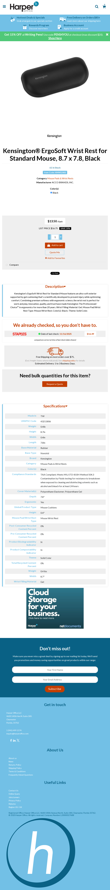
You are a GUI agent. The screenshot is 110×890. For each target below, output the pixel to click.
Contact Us (13, 790)
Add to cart (55, 245)
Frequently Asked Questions (21, 775)
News (11, 761)
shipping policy (68, 360)
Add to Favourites (55, 258)
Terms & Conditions (17, 771)
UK (20, 807)
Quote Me (55, 252)
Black (55, 192)
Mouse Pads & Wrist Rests (60, 178)
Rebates (12, 804)
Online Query (14, 794)
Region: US (13, 807)
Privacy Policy (15, 800)
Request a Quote (55, 384)
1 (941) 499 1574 (13, 730)
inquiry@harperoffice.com (17, 734)
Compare (11, 265)
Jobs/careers (14, 797)
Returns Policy (15, 765)
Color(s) (54, 188)
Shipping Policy (15, 768)
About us (13, 758)
